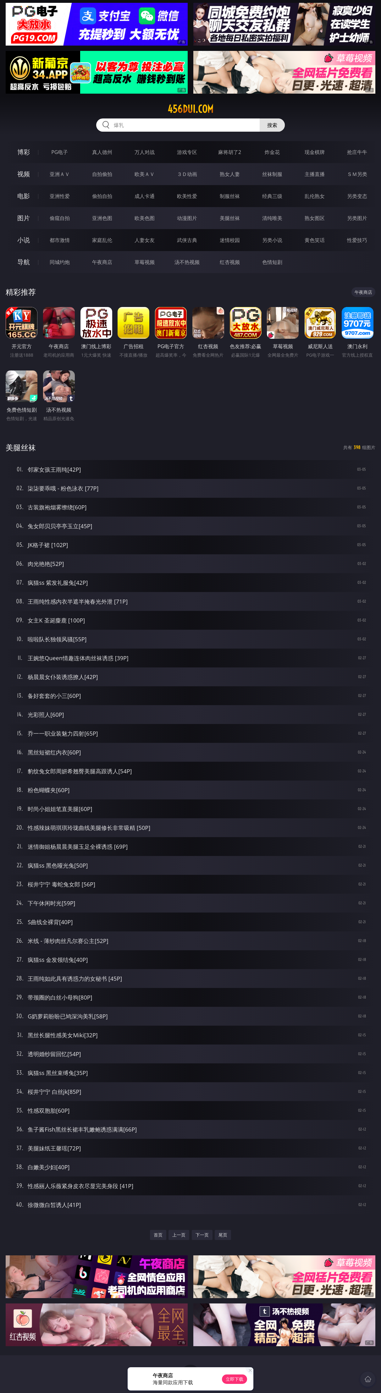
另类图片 (357, 218)
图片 (23, 218)
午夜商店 (102, 262)
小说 (23, 240)
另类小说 (272, 240)
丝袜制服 (272, 174)
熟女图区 (315, 218)
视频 (23, 174)
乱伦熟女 (315, 196)
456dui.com (190, 109)
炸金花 (272, 152)
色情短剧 (272, 262)
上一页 (178, 1235)
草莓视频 (145, 262)
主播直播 (315, 174)
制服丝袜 (230, 196)
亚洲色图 (102, 218)
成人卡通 (145, 196)
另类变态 (357, 196)
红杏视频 (230, 262)
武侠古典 (187, 240)
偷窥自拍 (60, 218)
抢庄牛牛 (357, 152)
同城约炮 (60, 262)
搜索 (272, 125)
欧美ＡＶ (145, 174)
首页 (158, 1235)
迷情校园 (230, 240)
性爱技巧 (357, 240)
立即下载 (234, 1379)
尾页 (222, 1235)
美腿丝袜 (230, 218)
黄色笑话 (315, 240)
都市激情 (60, 240)
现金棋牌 (315, 152)
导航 (23, 262)
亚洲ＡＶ (60, 174)
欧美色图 (145, 218)
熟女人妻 (230, 174)
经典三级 (272, 196)
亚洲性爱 (60, 196)
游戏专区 (187, 152)
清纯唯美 (272, 218)
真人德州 (102, 152)
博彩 (23, 152)
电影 (23, 196)
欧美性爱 (187, 196)
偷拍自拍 (102, 196)
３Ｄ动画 (187, 174)
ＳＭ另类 (357, 174)
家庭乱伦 (102, 240)
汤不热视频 (187, 262)
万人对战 (145, 152)
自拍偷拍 (102, 174)
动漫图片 (187, 218)
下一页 (202, 1235)
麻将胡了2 (229, 152)
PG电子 (59, 152)
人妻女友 (145, 240)
